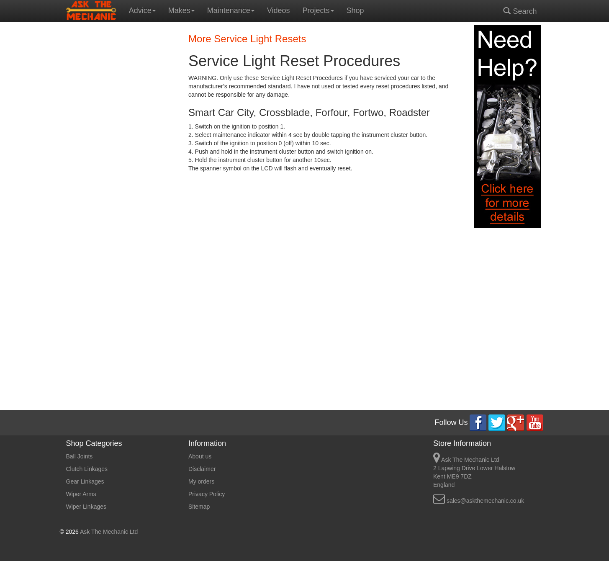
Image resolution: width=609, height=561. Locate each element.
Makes (181, 10)
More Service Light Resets (247, 38)
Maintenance (230, 10)
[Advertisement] (121, 150)
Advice (142, 10)
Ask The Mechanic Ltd (108, 531)
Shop (355, 10)
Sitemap (199, 506)
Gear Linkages (85, 481)
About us (199, 456)
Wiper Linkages (86, 506)
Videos (278, 10)
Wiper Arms (81, 494)
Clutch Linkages (87, 469)
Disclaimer (202, 469)
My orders (201, 481)
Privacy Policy (206, 494)
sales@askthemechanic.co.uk (485, 500)
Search (520, 11)
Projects (318, 10)
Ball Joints (79, 456)
